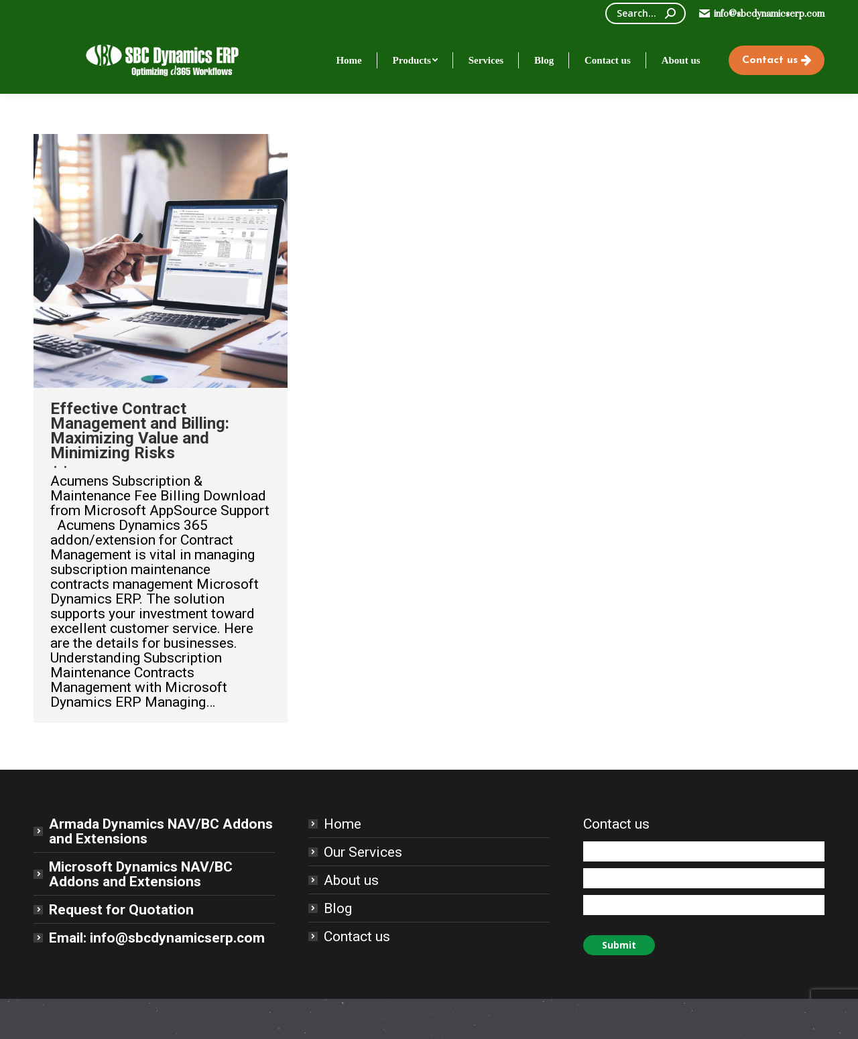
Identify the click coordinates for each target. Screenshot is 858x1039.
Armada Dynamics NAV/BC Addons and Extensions (161, 831)
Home (342, 824)
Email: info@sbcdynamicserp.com (157, 937)
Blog (338, 908)
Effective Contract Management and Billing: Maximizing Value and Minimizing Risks (139, 430)
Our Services (363, 852)
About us (351, 880)
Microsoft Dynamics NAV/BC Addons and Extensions (141, 874)
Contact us (357, 936)
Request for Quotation (121, 909)
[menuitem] (349, 60)
